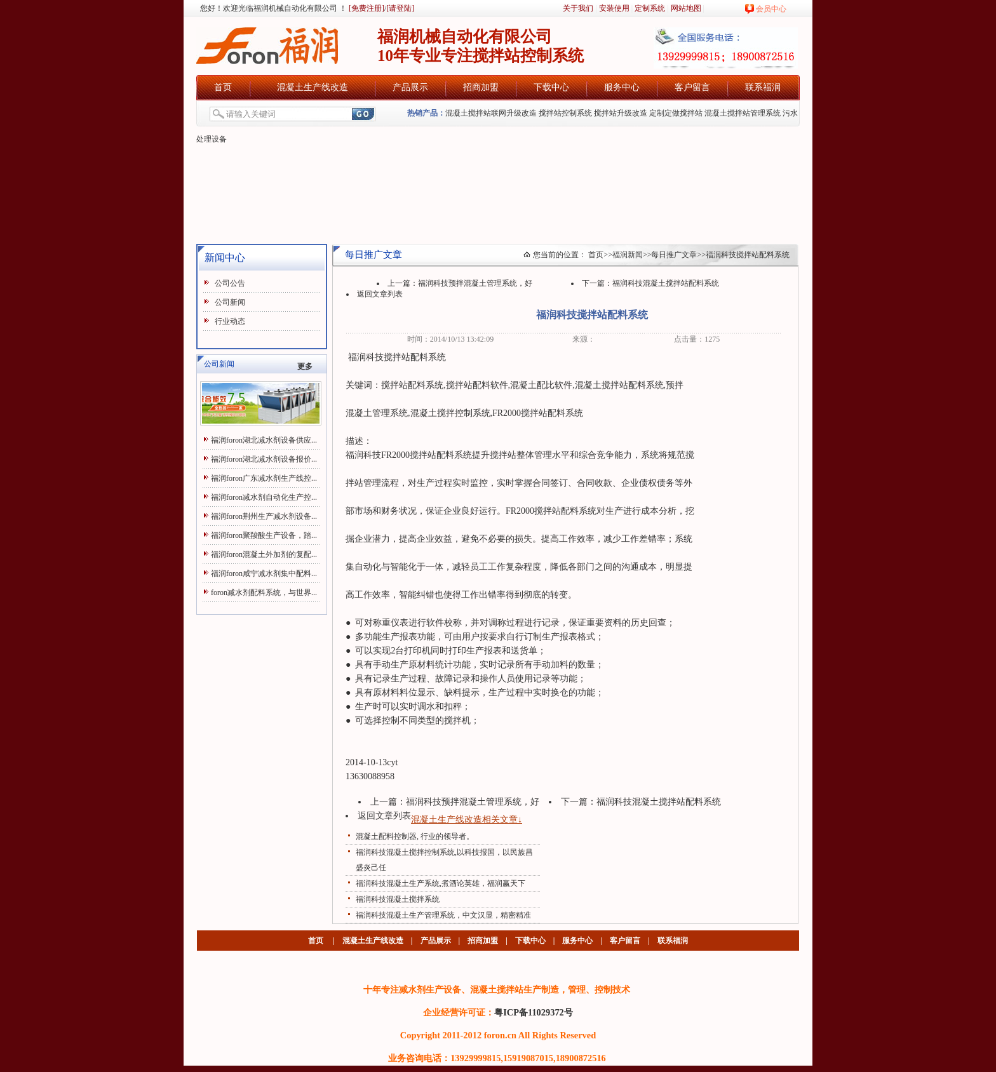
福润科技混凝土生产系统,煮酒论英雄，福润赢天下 (440, 883)
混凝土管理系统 (377, 413)
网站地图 (686, 8)
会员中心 (771, 8)
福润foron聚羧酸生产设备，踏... (264, 535)
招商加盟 (481, 87)
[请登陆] (400, 8)
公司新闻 (230, 302)
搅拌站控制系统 (565, 113)
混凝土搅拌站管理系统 (742, 113)
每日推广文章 (674, 254)
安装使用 (614, 8)
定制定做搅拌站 (676, 113)
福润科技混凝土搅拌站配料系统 (665, 283)
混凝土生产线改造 (312, 87)
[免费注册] (365, 8)
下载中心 (551, 87)
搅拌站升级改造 (620, 113)
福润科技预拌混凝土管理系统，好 (475, 283)
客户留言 (692, 87)
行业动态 (230, 321)
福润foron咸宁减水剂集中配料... (264, 573)
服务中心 (622, 87)
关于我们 (578, 8)
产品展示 (410, 87)
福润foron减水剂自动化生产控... (264, 497)
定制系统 (650, 8)
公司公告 (230, 283)
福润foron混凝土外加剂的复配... (264, 554)
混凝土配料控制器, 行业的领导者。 (415, 836)
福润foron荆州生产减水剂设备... (264, 516)
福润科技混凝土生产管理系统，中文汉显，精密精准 (443, 915)
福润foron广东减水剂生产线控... (264, 478)
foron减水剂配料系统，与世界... (264, 592)
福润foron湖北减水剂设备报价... (264, 459)
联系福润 (763, 87)
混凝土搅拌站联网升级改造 (491, 113)
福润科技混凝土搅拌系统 (398, 899)
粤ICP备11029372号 (533, 1012)
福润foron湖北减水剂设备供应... (264, 440)
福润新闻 (627, 254)
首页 (223, 87)
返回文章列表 (380, 294)
